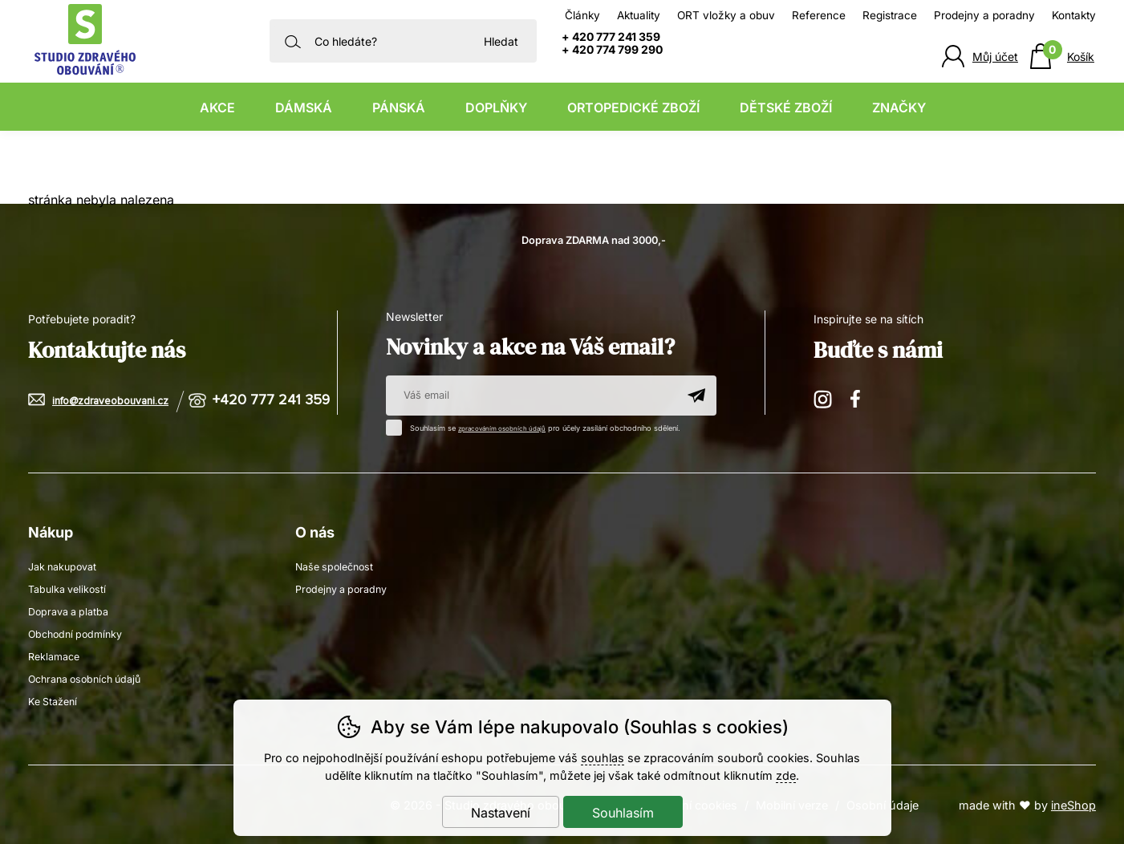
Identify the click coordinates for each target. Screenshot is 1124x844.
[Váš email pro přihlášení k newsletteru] (531, 395)
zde (786, 775)
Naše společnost (339, 565)
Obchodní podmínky (81, 632)
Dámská (303, 107)
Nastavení (500, 813)
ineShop (1073, 804)
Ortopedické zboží (633, 107)
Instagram (824, 398)
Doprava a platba (74, 610)
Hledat (501, 41)
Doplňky (496, 107)
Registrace (889, 15)
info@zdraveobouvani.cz (117, 401)
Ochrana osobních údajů (92, 677)
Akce (217, 107)
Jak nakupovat (67, 565)
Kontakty (1074, 15)
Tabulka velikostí (72, 587)
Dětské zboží (786, 107)
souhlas (602, 758)
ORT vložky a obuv (726, 15)
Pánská (398, 107)
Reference (819, 15)
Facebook (860, 398)
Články (582, 15)
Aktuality (638, 15)
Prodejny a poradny (984, 15)
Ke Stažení (55, 700)
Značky (899, 107)
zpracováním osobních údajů (508, 428)
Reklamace (57, 655)
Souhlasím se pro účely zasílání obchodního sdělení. (543, 426)
